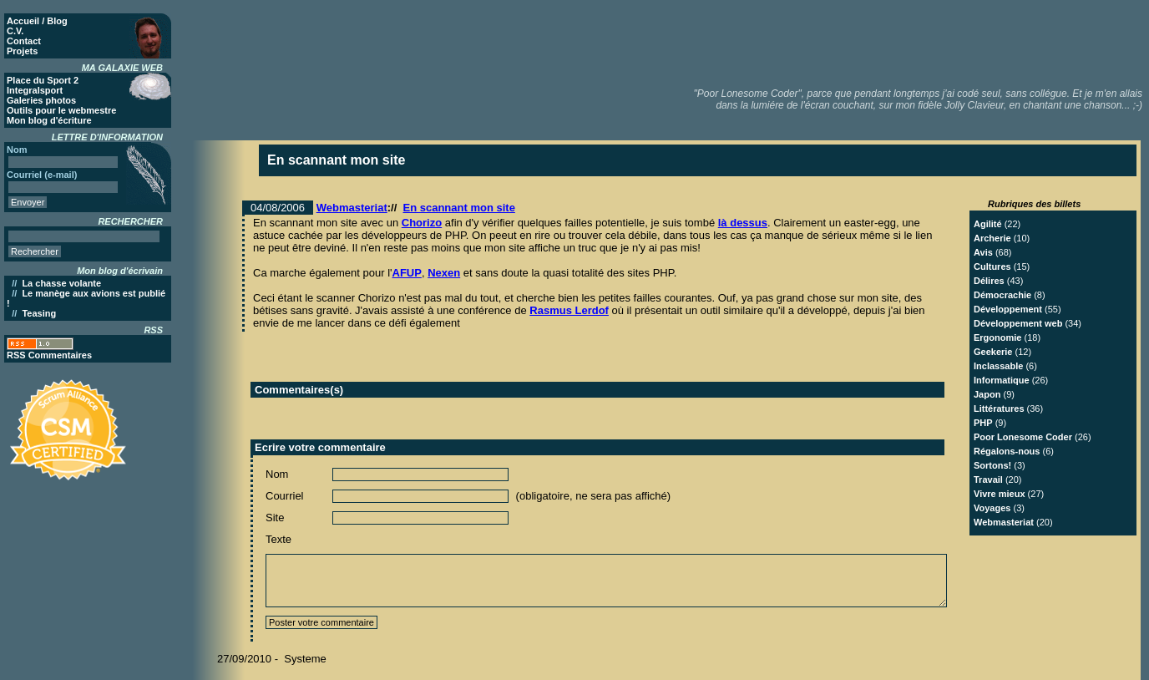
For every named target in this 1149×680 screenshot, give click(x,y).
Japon (987, 394)
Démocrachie (1002, 295)
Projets (22, 51)
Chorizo (422, 222)
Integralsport (35, 90)
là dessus (742, 222)
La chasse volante (61, 283)
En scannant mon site (459, 207)
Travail (988, 479)
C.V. (15, 31)
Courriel (285, 496)
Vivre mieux (999, 494)
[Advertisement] (841, 41)
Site (275, 517)
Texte (278, 539)
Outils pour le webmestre (61, 110)
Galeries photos (41, 100)
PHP (983, 423)
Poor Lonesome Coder (1023, 437)
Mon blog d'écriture (49, 120)
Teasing (39, 313)
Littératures (999, 408)
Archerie (992, 238)
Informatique (1002, 380)
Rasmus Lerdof (569, 310)
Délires (989, 281)
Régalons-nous (1007, 451)
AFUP (407, 272)
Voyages (992, 508)
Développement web (1018, 323)
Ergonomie (997, 337)
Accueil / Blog (37, 21)
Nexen (444, 272)
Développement (1008, 309)
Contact (24, 41)
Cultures (992, 266)
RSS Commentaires (49, 355)
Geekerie (993, 352)
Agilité (988, 224)
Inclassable (998, 366)
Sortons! (992, 465)
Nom (277, 474)
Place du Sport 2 (42, 80)
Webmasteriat (351, 207)
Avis (983, 252)
